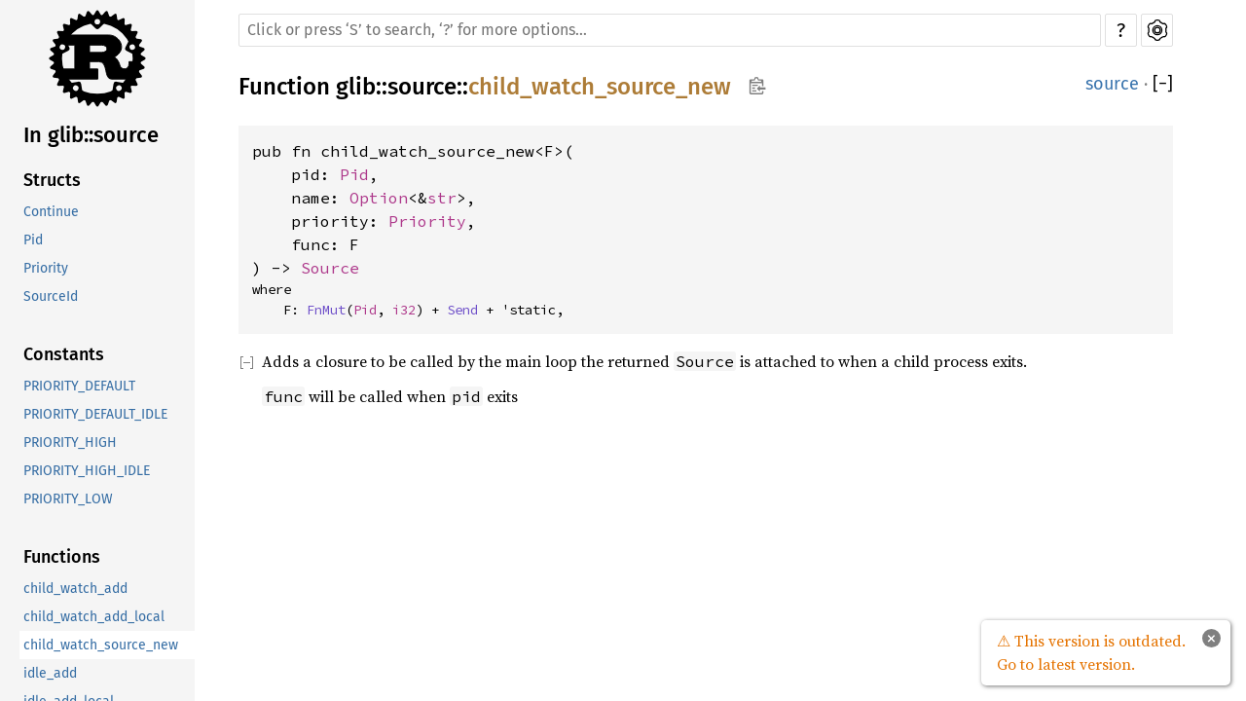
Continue (51, 211)
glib (356, 86)
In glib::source (91, 135)
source (422, 86)
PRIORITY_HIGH (70, 442)
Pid (33, 240)
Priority (45, 268)
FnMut (326, 309)
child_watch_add (75, 588)
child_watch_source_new (100, 645)
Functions (61, 557)
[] (1163, 84)
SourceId (50, 296)
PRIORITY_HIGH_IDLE (86, 470)
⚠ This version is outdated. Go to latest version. (1091, 652)
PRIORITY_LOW (68, 499)
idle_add (50, 673)
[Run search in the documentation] (669, 30)
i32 (404, 309)
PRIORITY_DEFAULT (79, 386)
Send (462, 309)
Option (378, 197)
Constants (63, 354)
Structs (52, 180)
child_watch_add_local (94, 617)
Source (330, 267)
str (442, 197)
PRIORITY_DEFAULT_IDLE (95, 414)
